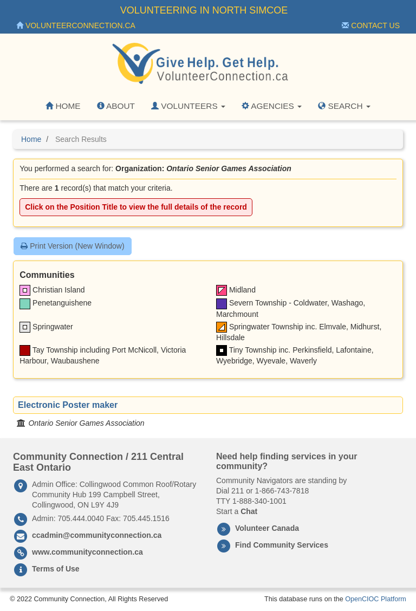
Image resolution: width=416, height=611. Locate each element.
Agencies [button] (272, 105)
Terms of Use (56, 568)
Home (63, 105)
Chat (248, 511)
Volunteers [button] (188, 105)
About (116, 105)
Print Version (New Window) (72, 246)
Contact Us (371, 25)
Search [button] (344, 105)
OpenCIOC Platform (375, 599)
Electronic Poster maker (68, 405)
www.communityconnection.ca (87, 552)
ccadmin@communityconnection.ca (96, 535)
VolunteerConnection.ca (75, 25)
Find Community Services (281, 545)
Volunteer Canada (267, 528)
